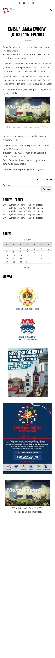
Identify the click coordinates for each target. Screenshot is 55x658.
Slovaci (27, 590)
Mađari (27, 573)
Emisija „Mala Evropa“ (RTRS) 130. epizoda (23, 208)
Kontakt (27, 550)
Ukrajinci (27, 595)
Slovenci (27, 593)
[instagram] (29, 3)
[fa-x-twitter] (24, 3)
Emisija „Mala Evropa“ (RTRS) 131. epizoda (23, 204)
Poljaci (27, 583)
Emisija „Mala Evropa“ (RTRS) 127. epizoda (23, 217)
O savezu (27, 543)
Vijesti (28, 25)
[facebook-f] (20, 3)
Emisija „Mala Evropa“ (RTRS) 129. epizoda (23, 211)
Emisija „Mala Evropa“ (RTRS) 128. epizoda (23, 214)
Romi (27, 585)
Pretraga (7, 185)
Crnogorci (27, 563)
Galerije (27, 548)
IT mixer (29, 649)
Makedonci (27, 576)
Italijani (27, 568)
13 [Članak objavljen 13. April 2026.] (7, 255)
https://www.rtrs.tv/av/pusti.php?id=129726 (27, 127)
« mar (26, 267)
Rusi (27, 588)
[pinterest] (33, 3)
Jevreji (27, 571)
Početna (28, 541)
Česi (27, 566)
